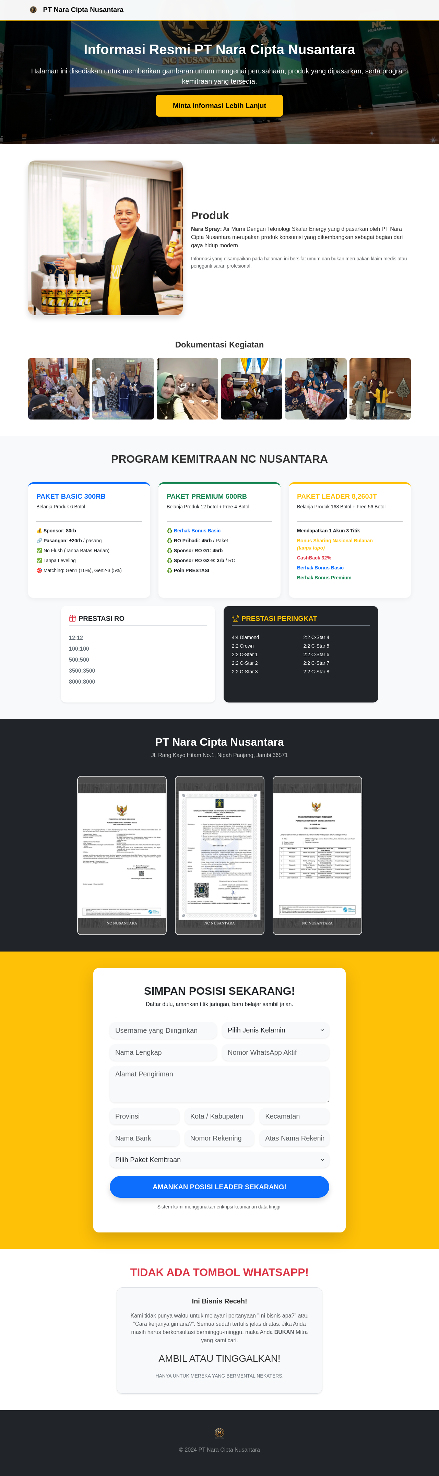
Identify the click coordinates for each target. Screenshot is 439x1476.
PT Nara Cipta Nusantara (75, 10)
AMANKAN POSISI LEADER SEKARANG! (219, 1187)
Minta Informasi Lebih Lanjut (219, 105)
